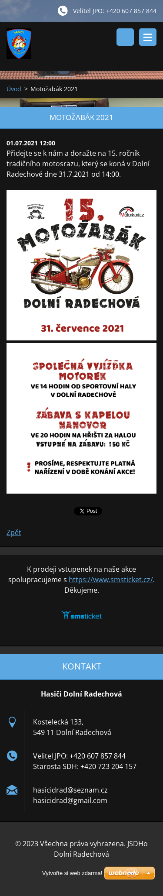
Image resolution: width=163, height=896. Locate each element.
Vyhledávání (125, 37)
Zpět (14, 532)
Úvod (14, 89)
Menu (147, 37)
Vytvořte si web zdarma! (72, 873)
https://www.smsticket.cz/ (111, 579)
